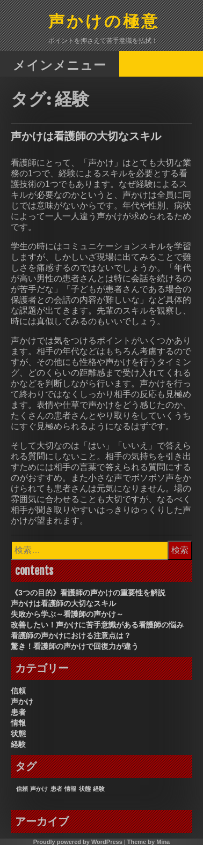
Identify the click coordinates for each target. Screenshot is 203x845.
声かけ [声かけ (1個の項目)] (39, 789)
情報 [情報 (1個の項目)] (70, 789)
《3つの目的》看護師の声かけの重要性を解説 (88, 592)
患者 (18, 712)
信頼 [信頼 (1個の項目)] (22, 789)
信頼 (18, 690)
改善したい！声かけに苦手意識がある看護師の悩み (97, 624)
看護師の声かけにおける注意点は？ (71, 635)
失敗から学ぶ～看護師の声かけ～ (67, 614)
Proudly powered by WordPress (77, 842)
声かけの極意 (104, 22)
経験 (18, 744)
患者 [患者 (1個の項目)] (56, 789)
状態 (18, 733)
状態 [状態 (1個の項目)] (85, 789)
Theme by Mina (148, 842)
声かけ (22, 701)
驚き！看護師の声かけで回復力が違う (75, 646)
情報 (18, 723)
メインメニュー (59, 64)
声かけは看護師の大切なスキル (86, 136)
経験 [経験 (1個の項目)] (99, 789)
